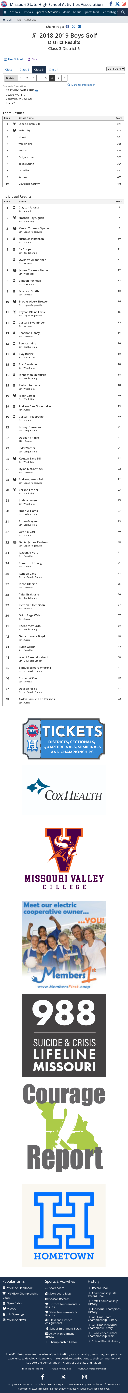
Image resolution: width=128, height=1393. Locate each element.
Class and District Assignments (58, 1322)
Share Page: (55, 26)
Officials (28, 12)
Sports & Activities (48, 12)
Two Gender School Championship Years (102, 1335)
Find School (15, 59)
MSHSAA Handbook (19, 1288)
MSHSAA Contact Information (92, 1368)
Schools (15, 12)
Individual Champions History (104, 1311)
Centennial (108, 12)
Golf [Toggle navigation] (19, 19)
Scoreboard (56, 1288)
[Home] (6, 12)
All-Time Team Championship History (102, 1319)
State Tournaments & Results (61, 1314)
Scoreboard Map (60, 1293)
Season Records (59, 1299)
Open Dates (14, 1303)
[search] (124, 12)
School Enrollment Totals (65, 1328)
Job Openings (15, 1314)
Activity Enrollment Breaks (59, 1335)
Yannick (51, 1384)
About (77, 12)
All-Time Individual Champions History (102, 1326)
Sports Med (91, 12)
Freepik (59, 1384)
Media (66, 12)
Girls (34, 59)
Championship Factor (63, 1342)
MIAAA (11, 1308)
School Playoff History (106, 1341)
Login (114, 12)
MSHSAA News (16, 1320)
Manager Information (83, 84)
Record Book (100, 1288)
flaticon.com (31, 1384)
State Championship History (103, 1302)
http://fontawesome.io (110, 1384)
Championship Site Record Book (102, 1295)
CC (45, 1384)
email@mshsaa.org (34, 1368)
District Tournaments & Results (62, 1306)
